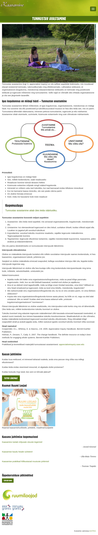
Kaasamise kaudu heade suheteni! (17, 452)
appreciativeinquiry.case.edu (71, 344)
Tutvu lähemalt (11, 378)
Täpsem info (8, 480)
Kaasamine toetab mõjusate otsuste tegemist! (22, 442)
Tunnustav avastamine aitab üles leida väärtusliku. (31, 210)
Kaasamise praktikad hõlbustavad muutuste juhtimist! (25, 461)
